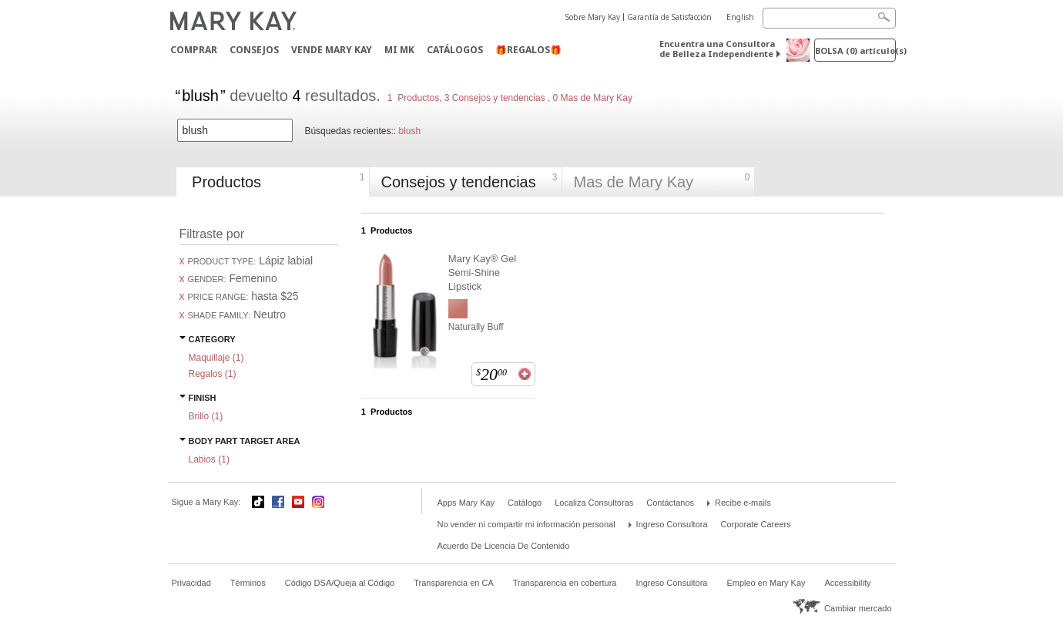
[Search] (829, 18)
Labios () (209, 459)
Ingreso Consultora (672, 524)
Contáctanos (670, 502)
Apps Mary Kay (466, 502)
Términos (248, 582)
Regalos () (212, 373)
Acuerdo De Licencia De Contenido (504, 545)
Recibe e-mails (743, 502)
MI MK (399, 50)
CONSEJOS (254, 50)
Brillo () (206, 416)
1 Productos (413, 98)
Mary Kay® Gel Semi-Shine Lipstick (482, 272)
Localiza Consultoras (594, 502)
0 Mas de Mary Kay (591, 98)
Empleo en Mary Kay (765, 582)
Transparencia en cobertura (565, 582)
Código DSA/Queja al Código (339, 582)
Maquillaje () (216, 357)
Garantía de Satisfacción (669, 17)
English (740, 17)
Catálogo (525, 502)
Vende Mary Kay (331, 50)
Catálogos (455, 50)
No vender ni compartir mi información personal (526, 524)
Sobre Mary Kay (592, 17)
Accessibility (848, 582)
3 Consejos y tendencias (494, 98)
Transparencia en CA (454, 582)
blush (409, 131)
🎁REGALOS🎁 (528, 50)
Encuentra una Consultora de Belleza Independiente (717, 49)
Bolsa (855, 50)
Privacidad (191, 582)
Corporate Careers (756, 524)
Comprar (193, 50)
